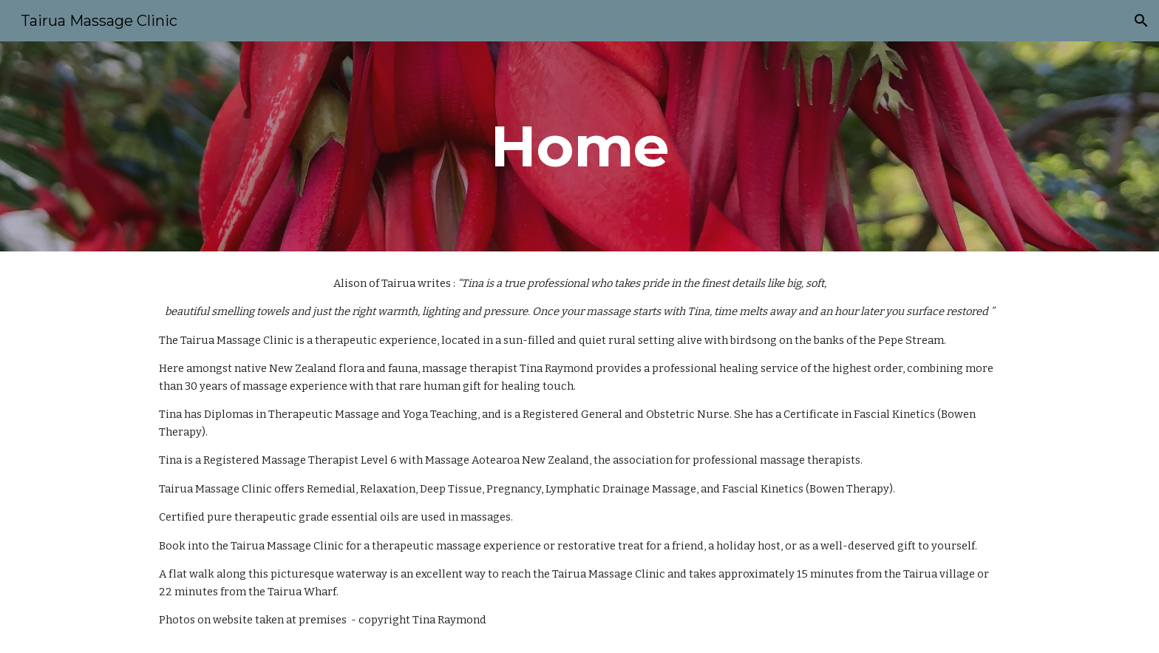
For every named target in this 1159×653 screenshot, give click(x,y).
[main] (579, 146)
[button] (1141, 20)
